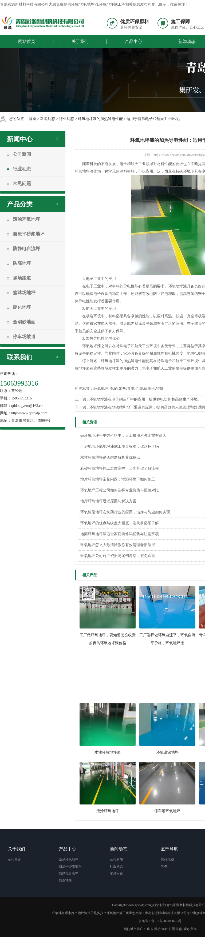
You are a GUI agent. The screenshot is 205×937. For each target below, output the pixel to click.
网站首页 (26, 41)
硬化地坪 (19, 307)
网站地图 (167, 859)
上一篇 (138, 399)
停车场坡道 (21, 336)
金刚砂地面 (21, 322)
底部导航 (169, 849)
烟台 (164, 929)
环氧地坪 (78, 4)
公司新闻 (19, 154)
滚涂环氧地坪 (23, 219)
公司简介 (14, 859)
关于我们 (80, 41)
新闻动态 (47, 119)
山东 (150, 929)
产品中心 (133, 41)
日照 (172, 929)
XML (164, 866)
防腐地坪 (19, 263)
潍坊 (157, 929)
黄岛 (193, 929)
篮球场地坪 (21, 292)
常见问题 (19, 183)
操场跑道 (19, 278)
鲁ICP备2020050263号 (166, 921)
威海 (186, 929)
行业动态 (66, 119)
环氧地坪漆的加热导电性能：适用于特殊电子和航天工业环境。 (130, 119)
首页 (32, 119)
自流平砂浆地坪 (26, 234)
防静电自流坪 (23, 248)
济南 (179, 929)
